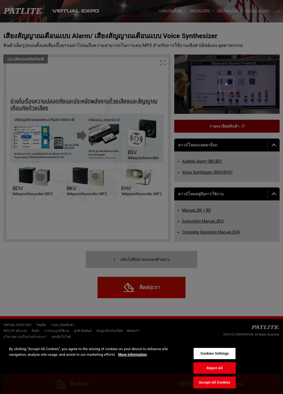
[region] (141, 367)
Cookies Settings (214, 353)
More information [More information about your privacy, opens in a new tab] (132, 354)
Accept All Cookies (214, 382)
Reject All (215, 368)
